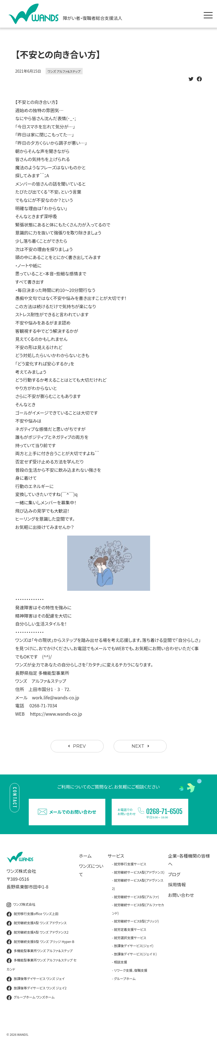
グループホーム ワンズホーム (31, 997)
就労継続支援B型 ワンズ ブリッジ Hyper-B (40, 942)
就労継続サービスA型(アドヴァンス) (139, 872)
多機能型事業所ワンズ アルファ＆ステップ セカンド (42, 965)
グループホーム (125, 978)
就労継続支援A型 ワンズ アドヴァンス (37, 923)
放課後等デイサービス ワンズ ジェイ (36, 979)
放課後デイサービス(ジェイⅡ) (135, 954)
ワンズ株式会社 (21, 904)
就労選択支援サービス (130, 937)
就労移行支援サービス (130, 863)
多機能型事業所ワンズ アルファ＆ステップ (40, 951)
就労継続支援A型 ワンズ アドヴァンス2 (38, 932)
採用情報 (177, 884)
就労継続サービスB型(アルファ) (136, 896)
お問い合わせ (181, 895)
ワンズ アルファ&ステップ (64, 71)
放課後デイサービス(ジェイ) (133, 945)
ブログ (174, 874)
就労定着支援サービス (130, 929)
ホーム (85, 855)
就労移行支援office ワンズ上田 (33, 914)
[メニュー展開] (209, 14)
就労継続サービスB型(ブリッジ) (136, 921)
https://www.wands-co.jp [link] (56, 713)
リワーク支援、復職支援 (130, 970)
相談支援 (120, 962)
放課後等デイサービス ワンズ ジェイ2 (37, 988)
